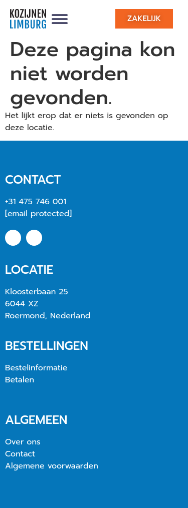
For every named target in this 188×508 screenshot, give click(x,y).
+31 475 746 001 (35, 202)
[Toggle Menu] (60, 19)
